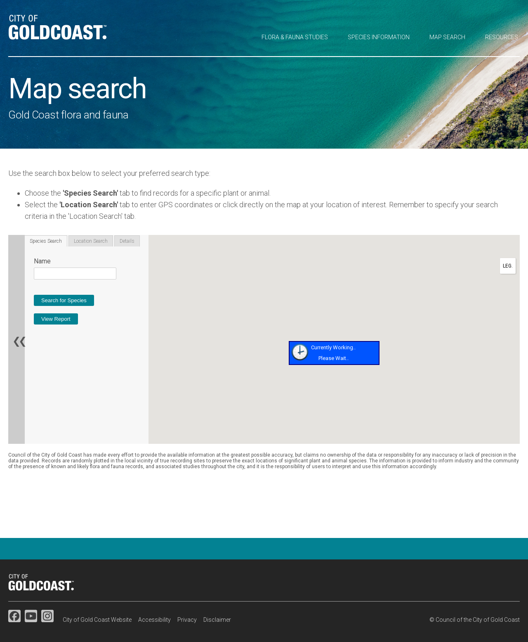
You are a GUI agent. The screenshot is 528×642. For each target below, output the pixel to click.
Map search (447, 37)
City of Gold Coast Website (97, 619)
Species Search (46, 241)
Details (127, 241)
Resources (501, 37)
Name (42, 261)
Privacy (187, 619)
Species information (379, 37)
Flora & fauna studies (295, 37)
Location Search (91, 241)
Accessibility (154, 619)
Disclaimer (217, 619)
